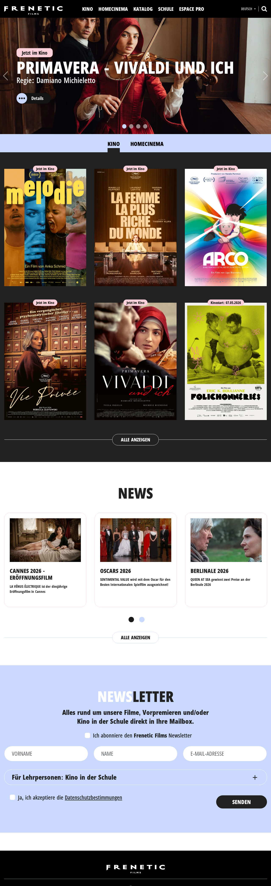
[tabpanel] (135, 303)
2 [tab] (141, 620)
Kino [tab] (114, 144)
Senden (241, 802)
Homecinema (113, 8)
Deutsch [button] (247, 9)
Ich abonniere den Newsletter (142, 735)
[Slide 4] (145, 126)
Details (30, 98)
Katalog (143, 8)
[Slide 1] (124, 126)
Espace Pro (191, 8)
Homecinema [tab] (147, 144)
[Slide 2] (131, 126)
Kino (87, 8)
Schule (166, 8)
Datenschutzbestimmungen (93, 797)
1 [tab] (130, 620)
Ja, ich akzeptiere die (70, 797)
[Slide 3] (138, 126)
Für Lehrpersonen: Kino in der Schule (64, 777)
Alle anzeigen (135, 439)
